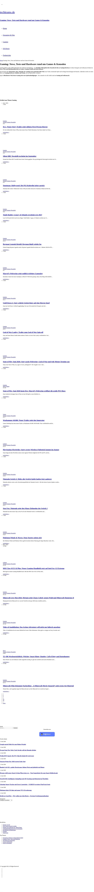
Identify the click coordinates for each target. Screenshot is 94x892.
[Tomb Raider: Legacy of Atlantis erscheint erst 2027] (19, 209)
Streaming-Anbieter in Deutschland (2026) (13, 837)
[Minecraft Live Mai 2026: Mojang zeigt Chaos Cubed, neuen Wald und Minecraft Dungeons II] (19, 592)
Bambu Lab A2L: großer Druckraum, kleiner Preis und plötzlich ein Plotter (22, 767)
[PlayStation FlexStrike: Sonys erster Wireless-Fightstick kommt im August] (19, 443)
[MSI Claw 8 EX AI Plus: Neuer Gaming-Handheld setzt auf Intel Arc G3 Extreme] (19, 562)
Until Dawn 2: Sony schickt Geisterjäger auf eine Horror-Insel (26, 303)
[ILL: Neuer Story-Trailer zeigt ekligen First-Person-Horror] (19, 121)
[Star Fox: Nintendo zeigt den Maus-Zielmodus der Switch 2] (19, 502)
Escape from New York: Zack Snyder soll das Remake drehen (18, 750)
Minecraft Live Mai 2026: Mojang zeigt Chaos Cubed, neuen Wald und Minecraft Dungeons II (38, 598)
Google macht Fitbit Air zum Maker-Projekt (13, 744)
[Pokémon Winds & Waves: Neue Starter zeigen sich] (19, 532)
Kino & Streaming (7, 843)
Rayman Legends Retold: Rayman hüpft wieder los (22, 244)
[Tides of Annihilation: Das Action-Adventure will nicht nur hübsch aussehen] (19, 621)
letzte (4, 703)
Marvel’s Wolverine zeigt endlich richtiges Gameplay (23, 274)
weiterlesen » (6, 132)
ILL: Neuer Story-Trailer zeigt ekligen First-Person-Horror (25, 127)
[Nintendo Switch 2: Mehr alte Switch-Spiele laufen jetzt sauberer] (19, 473)
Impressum (5, 832)
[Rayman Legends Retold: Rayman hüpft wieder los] (19, 238)
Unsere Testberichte (7, 841)
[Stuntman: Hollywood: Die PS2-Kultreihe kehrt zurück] (19, 179)
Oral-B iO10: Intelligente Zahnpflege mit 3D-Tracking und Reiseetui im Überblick (24, 779)
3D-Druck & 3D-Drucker (9, 840)
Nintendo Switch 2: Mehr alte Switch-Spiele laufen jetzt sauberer (27, 479)
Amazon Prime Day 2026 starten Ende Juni (12, 761)
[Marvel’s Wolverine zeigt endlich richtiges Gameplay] (19, 267)
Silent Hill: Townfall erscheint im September (19, 156)
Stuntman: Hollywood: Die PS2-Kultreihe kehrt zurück (24, 185)
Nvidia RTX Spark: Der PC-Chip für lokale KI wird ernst (17, 756)
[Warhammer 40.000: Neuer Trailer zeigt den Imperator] (19, 414)
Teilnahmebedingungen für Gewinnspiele (12, 828)
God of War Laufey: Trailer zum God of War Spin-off (23, 332)
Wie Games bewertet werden (10, 826)
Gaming (5, 42)
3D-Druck (6, 48)
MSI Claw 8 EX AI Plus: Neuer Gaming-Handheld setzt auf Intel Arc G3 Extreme (33, 568)
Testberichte (7, 55)
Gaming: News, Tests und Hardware (11, 839)
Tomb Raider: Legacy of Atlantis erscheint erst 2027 (22, 215)
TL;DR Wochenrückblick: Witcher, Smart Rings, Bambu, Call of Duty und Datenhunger (36, 656)
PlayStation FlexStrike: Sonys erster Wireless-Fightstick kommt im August (31, 450)
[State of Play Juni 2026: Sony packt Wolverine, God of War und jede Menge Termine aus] (19, 355)
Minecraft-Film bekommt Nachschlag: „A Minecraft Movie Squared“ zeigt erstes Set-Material (38, 686)
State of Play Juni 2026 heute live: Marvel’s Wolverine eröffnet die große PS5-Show (34, 391)
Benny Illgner (6, 386)
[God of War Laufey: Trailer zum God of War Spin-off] (19, 326)
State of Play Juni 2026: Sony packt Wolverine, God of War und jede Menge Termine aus (36, 362)
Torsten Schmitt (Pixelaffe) (9, 122)
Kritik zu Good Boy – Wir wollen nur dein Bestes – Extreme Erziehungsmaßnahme (24, 796)
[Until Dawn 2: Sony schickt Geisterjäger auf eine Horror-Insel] (19, 297)
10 (3, 699)
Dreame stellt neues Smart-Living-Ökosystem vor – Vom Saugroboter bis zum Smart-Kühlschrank (29, 773)
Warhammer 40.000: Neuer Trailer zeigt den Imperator (24, 420)
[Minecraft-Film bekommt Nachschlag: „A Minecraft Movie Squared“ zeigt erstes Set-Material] (13, 680)
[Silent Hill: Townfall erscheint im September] (19, 150)
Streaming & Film (9, 35)
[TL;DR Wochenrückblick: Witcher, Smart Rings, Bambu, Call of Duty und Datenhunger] (18, 650)
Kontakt (5, 831)
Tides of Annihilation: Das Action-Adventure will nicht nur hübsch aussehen (31, 627)
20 (3, 700)
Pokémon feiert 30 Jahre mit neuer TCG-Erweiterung (16, 790)
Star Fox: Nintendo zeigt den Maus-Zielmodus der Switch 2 (25, 508)
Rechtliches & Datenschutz (9, 830)
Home (5, 28)
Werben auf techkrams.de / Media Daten (12, 827)
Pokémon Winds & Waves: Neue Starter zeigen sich (22, 538)
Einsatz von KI (6, 824)
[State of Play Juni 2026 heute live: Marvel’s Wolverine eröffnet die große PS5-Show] (19, 385)
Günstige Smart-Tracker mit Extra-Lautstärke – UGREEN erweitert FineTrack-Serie (25, 784)
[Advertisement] (44, 87)
